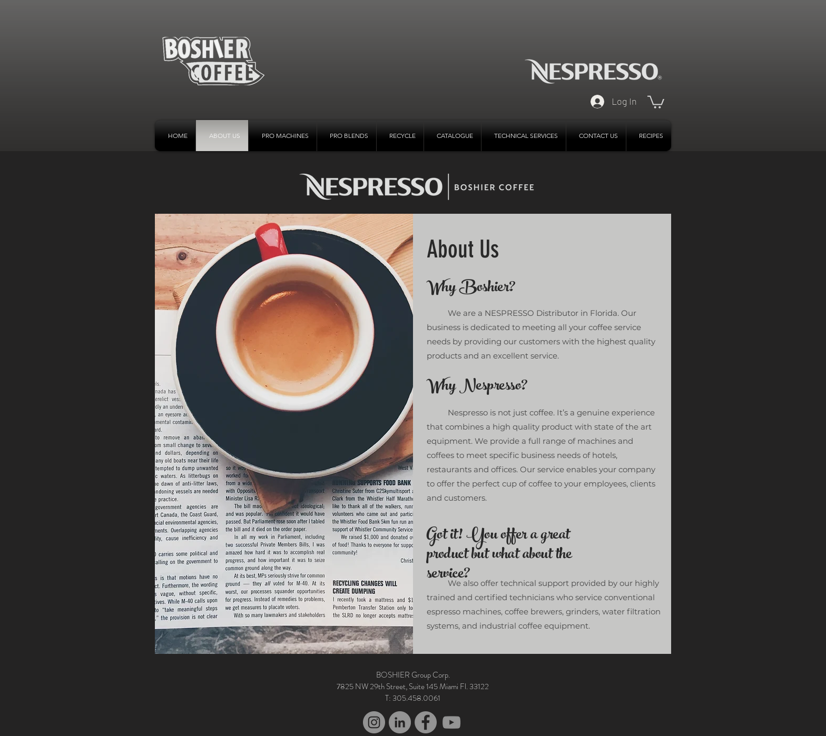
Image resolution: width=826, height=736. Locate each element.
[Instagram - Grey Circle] (374, 722)
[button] (655, 101)
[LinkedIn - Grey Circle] (400, 722)
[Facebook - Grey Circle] (426, 722)
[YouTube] (451, 722)
